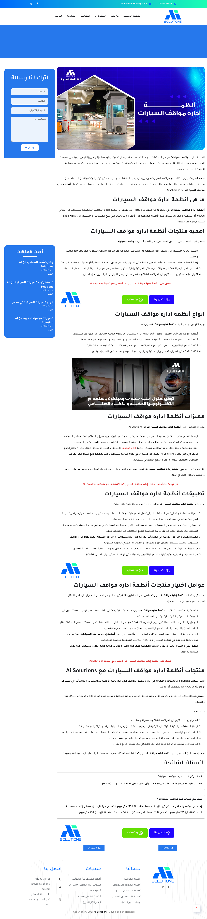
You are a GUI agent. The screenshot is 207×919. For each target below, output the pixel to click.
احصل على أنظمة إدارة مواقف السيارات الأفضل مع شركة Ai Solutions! (131, 661)
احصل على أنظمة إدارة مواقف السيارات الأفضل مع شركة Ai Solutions (131, 284)
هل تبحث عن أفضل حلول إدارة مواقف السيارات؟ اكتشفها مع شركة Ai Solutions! (130, 484)
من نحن (115, 16)
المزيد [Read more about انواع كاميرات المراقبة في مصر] (50, 310)
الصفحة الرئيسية (132, 16)
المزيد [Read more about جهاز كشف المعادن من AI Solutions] (50, 274)
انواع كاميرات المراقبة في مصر (33, 302)
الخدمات (102, 16)
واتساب (129, 300)
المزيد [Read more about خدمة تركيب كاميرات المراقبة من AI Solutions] (50, 294)
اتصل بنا (71, 16)
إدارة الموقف (129, 448)
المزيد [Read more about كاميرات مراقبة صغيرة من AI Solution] (50, 330)
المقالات (85, 16)
